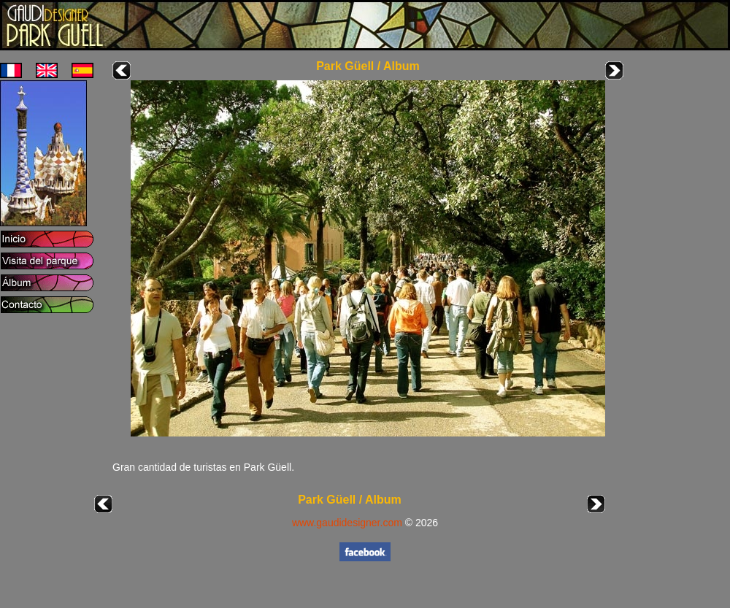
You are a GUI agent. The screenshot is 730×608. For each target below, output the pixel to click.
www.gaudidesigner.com (347, 522)
